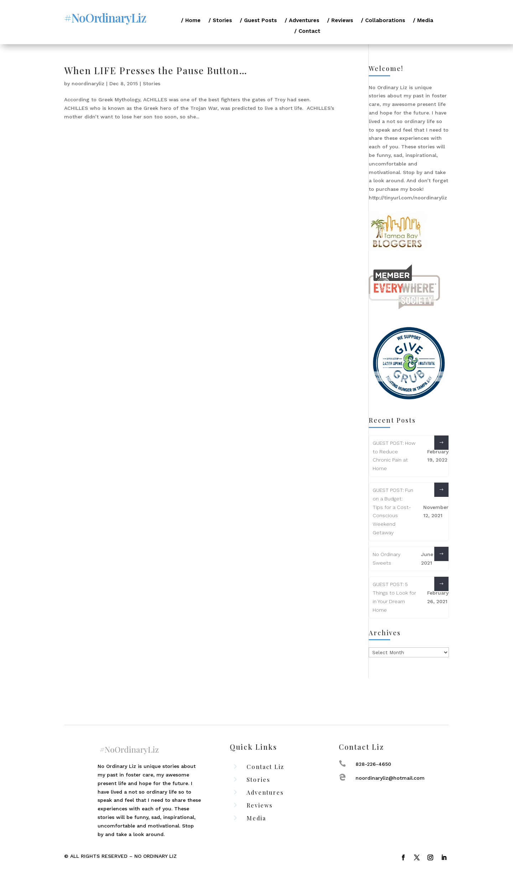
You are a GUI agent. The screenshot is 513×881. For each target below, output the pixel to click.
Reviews (260, 805)
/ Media (423, 21)
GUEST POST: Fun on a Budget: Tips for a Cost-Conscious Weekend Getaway (393, 511)
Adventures (265, 792)
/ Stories (220, 21)
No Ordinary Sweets (386, 558)
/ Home (191, 21)
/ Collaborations (383, 21)
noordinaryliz (88, 83)
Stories (151, 83)
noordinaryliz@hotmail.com (390, 778)
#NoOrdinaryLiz (105, 17)
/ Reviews (340, 21)
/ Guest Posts (258, 21)
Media (256, 818)
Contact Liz (265, 766)
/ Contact (307, 31)
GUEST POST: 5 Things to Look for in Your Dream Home (394, 596)
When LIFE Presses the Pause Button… (156, 70)
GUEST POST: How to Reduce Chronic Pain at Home (394, 455)
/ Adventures (302, 21)
